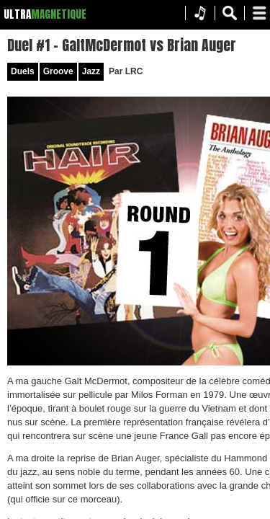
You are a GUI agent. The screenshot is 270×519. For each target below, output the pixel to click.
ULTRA (17, 14)
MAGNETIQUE (58, 14)
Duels (59, 84)
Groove (94, 84)
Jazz (127, 84)
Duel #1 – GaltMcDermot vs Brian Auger (138, 50)
